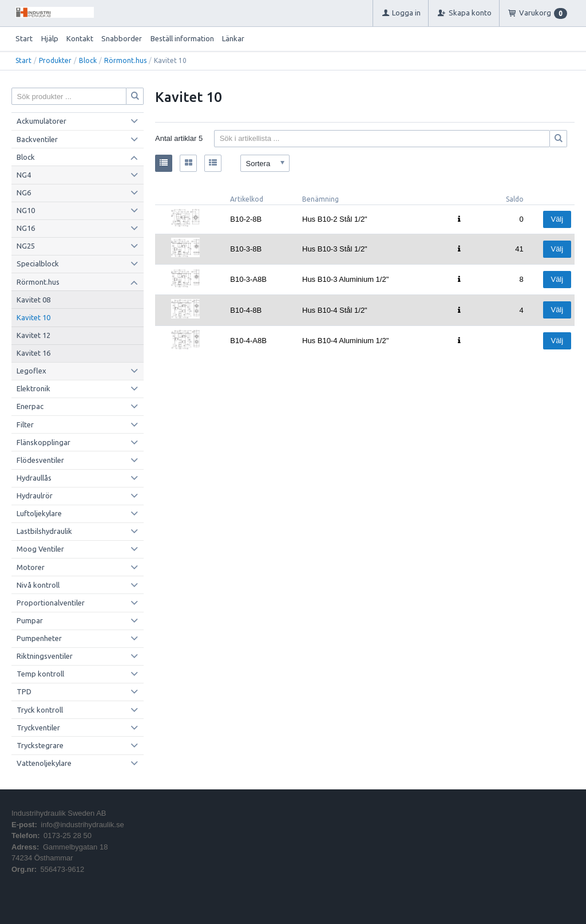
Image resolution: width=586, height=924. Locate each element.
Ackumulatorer (41, 121)
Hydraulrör (35, 496)
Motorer (31, 567)
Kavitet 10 (33, 317)
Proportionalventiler (51, 603)
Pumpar (30, 620)
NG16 (26, 228)
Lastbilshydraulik (44, 531)
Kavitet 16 (33, 353)
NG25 (26, 246)
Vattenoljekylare (44, 763)
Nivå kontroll (38, 585)
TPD (24, 691)
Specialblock (38, 263)
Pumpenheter (39, 638)
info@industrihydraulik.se (82, 824)
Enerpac (30, 406)
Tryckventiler (38, 728)
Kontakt (79, 38)
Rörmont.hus (125, 60)
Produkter (55, 60)
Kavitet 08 (33, 300)
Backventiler (37, 139)
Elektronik (33, 388)
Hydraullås (34, 478)
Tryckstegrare (40, 745)
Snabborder (121, 38)
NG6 (24, 192)
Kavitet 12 (33, 335)
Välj (557, 219)
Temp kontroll (40, 674)
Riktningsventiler (45, 656)
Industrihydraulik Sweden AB (58, 813)
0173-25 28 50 (67, 835)
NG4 (24, 175)
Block (88, 60)
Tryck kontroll (40, 710)
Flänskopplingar (43, 442)
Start (24, 38)
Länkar (233, 38)
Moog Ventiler (40, 549)
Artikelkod (246, 199)
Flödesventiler (40, 460)
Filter (25, 424)
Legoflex (31, 371)
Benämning (320, 199)
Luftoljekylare (39, 513)
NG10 (26, 210)
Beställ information (182, 38)
